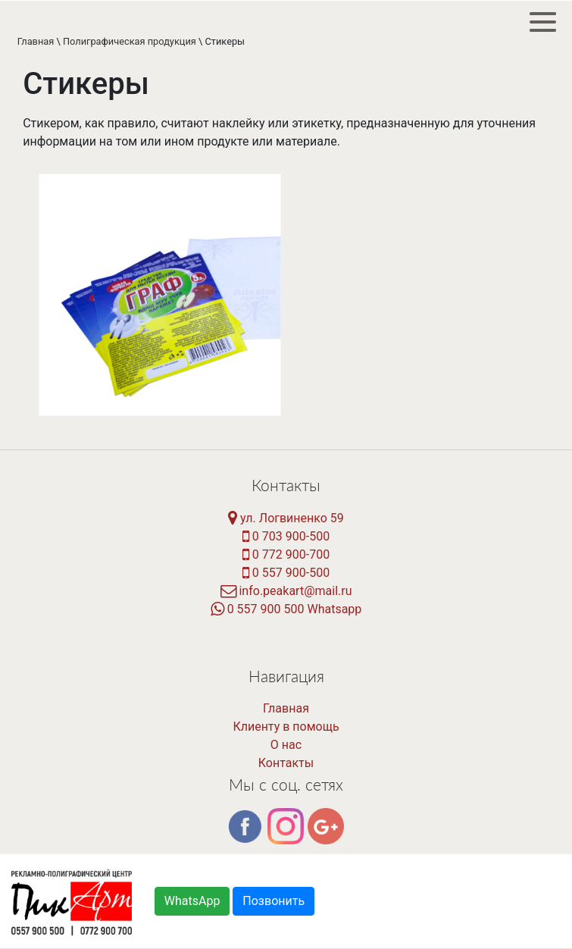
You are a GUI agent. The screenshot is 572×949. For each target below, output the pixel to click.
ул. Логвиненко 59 (286, 518)
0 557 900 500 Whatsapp (286, 609)
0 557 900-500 (286, 572)
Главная (36, 41)
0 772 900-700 (286, 554)
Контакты (286, 763)
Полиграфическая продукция (129, 41)
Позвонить (273, 901)
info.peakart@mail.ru (286, 591)
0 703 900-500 (286, 536)
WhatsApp (192, 901)
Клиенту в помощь (286, 726)
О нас (286, 745)
